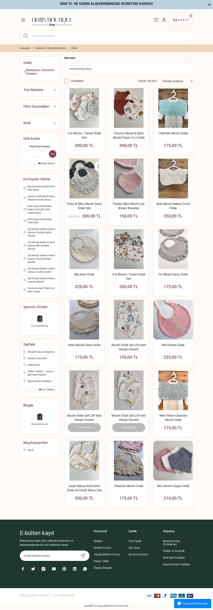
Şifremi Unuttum (138, 556)
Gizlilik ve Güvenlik (174, 552)
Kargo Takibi (101, 562)
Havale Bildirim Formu (107, 556)
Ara (52, 153)
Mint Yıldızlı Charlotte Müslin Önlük (173, 419)
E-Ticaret (99, 607)
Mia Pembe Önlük (173, 346)
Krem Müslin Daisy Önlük (84, 346)
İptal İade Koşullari (174, 559)
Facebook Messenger (192, 603)
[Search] (106, 36)
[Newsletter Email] (54, 557)
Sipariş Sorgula (103, 569)
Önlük (74, 48)
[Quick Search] (35, 153)
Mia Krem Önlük (84, 275)
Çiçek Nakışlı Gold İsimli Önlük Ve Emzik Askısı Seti (84, 489)
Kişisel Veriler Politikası (176, 565)
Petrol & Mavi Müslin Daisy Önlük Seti (84, 206)
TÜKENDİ (84, 428)
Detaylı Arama (46, 163)
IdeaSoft (88, 607)
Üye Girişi (134, 549)
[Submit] (82, 557)
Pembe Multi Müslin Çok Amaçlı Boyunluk (129, 206)
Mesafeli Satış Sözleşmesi (171, 544)
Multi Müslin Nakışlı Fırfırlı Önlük (173, 206)
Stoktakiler (77, 81)
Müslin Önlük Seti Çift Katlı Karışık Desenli (129, 348)
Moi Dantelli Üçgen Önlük (173, 487)
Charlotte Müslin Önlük (173, 133)
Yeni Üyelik (135, 542)
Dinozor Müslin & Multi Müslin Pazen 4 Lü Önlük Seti (129, 136)
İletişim (98, 542)
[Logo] (52, 20)
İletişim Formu (102, 549)
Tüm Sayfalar (46, 389)
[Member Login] (163, 20)
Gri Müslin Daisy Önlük (173, 275)
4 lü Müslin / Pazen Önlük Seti (84, 135)
